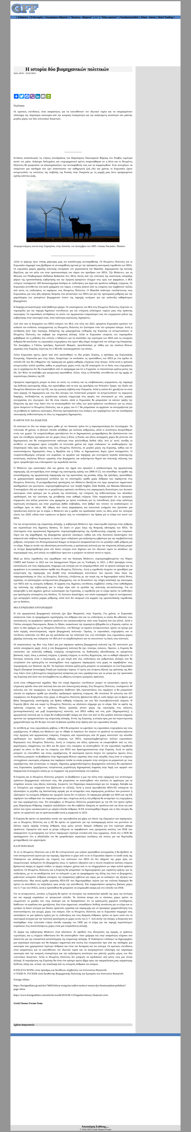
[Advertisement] (110, 8)
